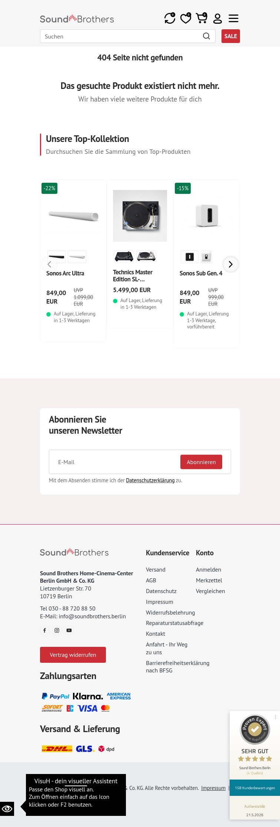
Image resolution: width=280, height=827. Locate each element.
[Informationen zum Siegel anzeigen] (255, 809)
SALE (230, 36)
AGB (151, 580)
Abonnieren (201, 462)
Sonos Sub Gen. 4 (201, 273)
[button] (217, 18)
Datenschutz (161, 591)
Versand (156, 569)
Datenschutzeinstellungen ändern (84, 777)
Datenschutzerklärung (150, 480)
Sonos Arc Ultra (65, 273)
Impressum (159, 601)
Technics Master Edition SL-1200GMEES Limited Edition (138, 283)
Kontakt (155, 633)
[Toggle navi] (233, 18)
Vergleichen (210, 591)
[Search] (128, 36)
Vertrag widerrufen (73, 654)
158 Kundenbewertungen (255, 787)
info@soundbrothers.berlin (92, 616)
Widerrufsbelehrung (170, 612)
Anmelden (208, 569)
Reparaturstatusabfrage (174, 622)
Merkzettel (209, 580)
